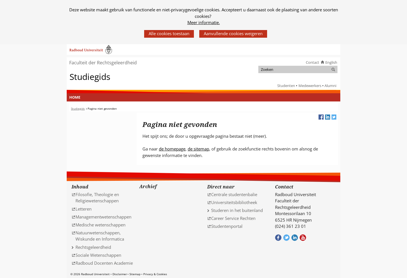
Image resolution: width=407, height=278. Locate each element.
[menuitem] (75, 97)
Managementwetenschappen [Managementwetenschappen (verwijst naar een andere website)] (103, 217)
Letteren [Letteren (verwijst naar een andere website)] (83, 209)
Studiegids (90, 76)
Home (74, 97)
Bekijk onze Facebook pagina (278, 237)
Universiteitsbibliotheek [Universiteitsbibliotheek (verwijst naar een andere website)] (234, 202)
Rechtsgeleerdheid (93, 247)
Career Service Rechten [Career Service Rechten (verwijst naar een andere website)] (233, 218)
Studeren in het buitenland (237, 210)
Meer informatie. (203, 22)
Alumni (330, 85)
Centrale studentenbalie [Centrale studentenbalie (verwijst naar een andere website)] (234, 194)
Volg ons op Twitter (286, 237)
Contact (312, 62)
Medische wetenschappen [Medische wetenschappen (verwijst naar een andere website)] (100, 225)
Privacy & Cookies (155, 274)
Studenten (286, 85)
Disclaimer (119, 274)
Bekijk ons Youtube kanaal (303, 237)
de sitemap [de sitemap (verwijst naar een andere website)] (198, 149)
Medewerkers (309, 85)
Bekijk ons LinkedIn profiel (294, 237)
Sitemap (134, 274)
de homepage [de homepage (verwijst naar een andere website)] (172, 149)
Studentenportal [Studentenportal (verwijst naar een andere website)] (227, 226)
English (331, 62)
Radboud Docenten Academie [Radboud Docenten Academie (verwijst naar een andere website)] (104, 263)
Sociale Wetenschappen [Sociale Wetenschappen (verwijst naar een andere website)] (98, 255)
